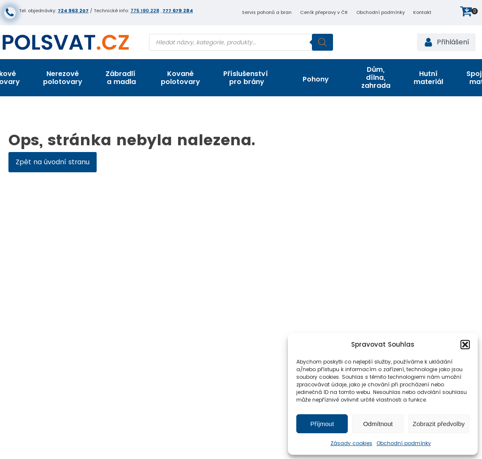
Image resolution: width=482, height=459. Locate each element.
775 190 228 (144, 10)
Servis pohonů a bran (267, 12)
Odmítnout (378, 423)
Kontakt (422, 12)
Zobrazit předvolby (439, 423)
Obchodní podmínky (403, 443)
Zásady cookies (351, 443)
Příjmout (322, 423)
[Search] (322, 42)
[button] (465, 344)
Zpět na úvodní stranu (52, 162)
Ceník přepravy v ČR (324, 12)
